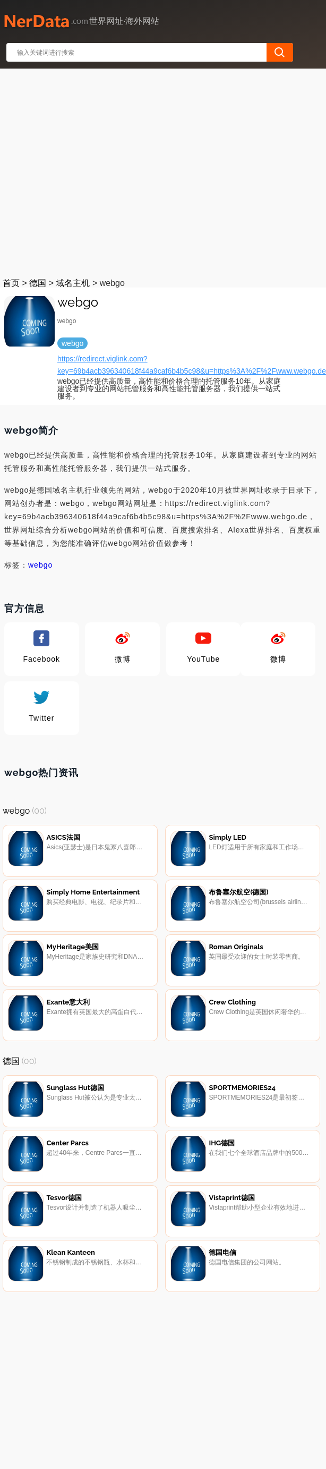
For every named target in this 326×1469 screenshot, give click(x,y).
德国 (37, 283)
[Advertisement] (99, 171)
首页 (11, 283)
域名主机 (73, 283)
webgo (40, 565)
